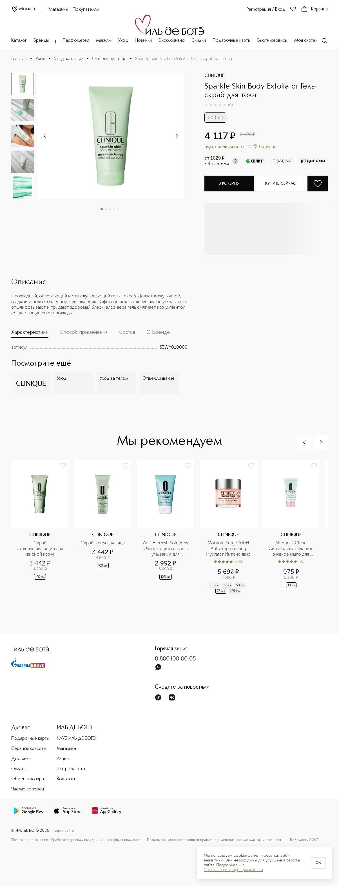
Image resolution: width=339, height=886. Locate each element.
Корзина (314, 9)
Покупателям (86, 9)
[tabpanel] (99, 347)
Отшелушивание (109, 58)
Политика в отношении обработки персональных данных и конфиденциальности (76, 840)
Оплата (18, 769)
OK (318, 863)
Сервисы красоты (28, 748)
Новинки (143, 40)
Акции (63, 759)
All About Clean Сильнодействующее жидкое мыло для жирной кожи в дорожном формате (292, 548)
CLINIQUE (214, 76)
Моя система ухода (314, 40)
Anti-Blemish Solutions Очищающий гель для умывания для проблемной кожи (166, 548)
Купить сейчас (280, 183)
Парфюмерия (76, 40)
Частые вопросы (27, 789)
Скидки (198, 40)
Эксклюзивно (172, 40)
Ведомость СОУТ (304, 840)
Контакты (66, 779)
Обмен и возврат (28, 779)
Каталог (19, 40)
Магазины (58, 9)
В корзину (229, 183)
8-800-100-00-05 (175, 659)
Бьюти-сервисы (272, 40)
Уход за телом (68, 58)
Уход (123, 40)
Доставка (21, 759)
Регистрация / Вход (266, 9)
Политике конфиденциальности (233, 870)
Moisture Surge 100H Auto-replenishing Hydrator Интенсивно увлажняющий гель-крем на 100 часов (229, 548)
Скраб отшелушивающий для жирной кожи (40, 548)
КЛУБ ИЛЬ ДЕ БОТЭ (76, 738)
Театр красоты (71, 769)
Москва (23, 9)
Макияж (103, 40)
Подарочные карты (232, 40)
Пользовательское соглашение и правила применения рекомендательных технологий (216, 840)
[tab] (29, 333)
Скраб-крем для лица (103, 542)
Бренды (41, 40)
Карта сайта (64, 830)
